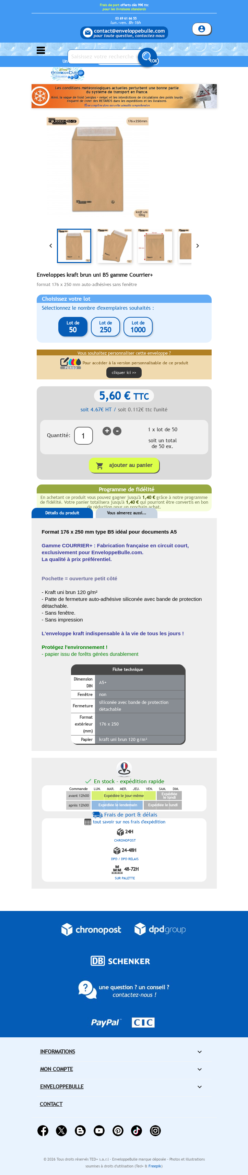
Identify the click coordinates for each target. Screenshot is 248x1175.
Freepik (155, 1166)
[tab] (62, 523)
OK (154, 61)
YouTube (99, 1130)
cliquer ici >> (124, 372)
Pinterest (118, 1130)
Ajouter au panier (124, 465)
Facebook (42, 1130)
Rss (80, 1130)
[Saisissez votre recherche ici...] (110, 56)
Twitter (61, 1130)
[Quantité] (83, 436)
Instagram (155, 1130)
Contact (51, 1104)
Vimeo (136, 1130)
